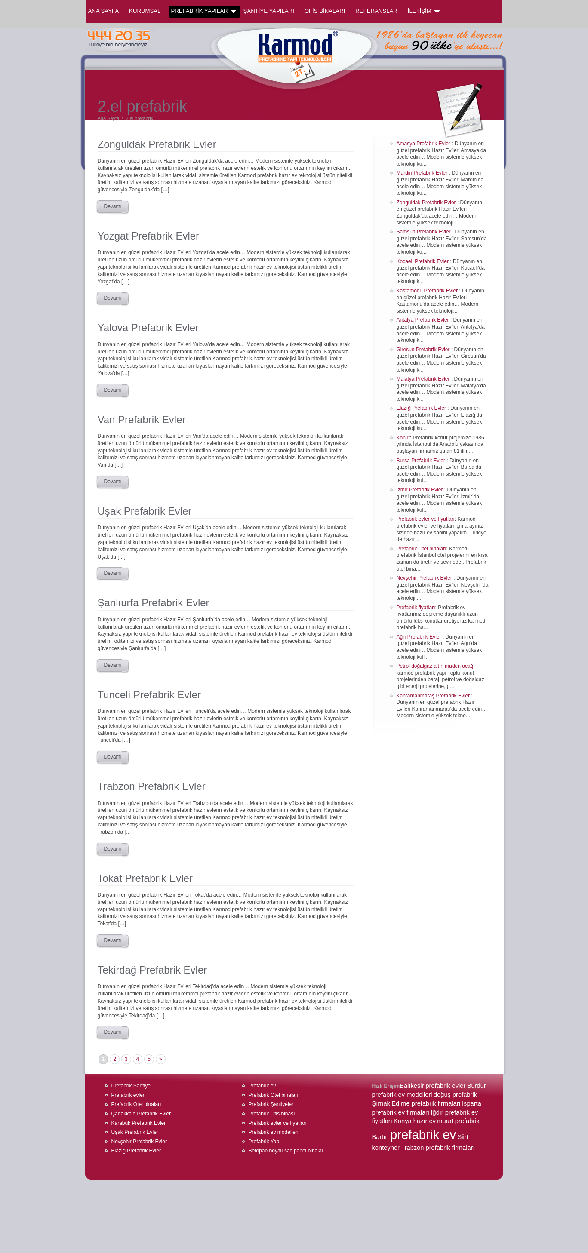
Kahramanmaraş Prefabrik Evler (434, 696)
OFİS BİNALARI (325, 11)
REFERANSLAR (376, 11)
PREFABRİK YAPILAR (203, 11)
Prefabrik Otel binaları (421, 549)
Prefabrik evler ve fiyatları (426, 519)
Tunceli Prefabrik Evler (149, 694)
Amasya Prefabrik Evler (424, 144)
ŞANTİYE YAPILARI (268, 11)
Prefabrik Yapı (265, 1142)
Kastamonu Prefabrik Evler (428, 291)
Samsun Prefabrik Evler (424, 232)
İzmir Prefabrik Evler (420, 490)
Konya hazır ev (415, 1121)
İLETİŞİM (424, 11)
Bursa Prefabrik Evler (422, 461)
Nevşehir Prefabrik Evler (425, 578)
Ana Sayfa (103, 11)
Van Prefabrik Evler (142, 419)
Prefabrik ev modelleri (274, 1132)
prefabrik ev (423, 1134)
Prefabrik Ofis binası (272, 1114)
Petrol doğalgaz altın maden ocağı (436, 666)
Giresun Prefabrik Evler (424, 350)
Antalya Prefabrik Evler (423, 320)
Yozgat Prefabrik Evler (149, 236)
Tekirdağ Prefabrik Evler (152, 970)
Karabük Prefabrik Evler (138, 1123)
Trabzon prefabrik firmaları (437, 1147)
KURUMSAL (144, 11)
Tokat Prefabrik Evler (145, 878)
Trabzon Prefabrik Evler (152, 786)
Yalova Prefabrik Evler (148, 327)
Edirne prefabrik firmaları (425, 1103)
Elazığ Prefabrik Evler (422, 408)
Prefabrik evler (128, 1095)
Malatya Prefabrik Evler (424, 379)
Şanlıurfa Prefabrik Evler (153, 602)
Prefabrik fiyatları (416, 608)
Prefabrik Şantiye (131, 1086)
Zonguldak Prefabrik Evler (157, 144)
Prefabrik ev (262, 1086)
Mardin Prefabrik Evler (423, 173)
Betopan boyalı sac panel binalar (286, 1151)
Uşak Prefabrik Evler (145, 511)
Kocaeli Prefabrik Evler (423, 261)
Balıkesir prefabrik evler (432, 1085)
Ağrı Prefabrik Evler (420, 637)
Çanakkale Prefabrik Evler (141, 1114)
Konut (403, 438)
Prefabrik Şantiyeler (271, 1104)
